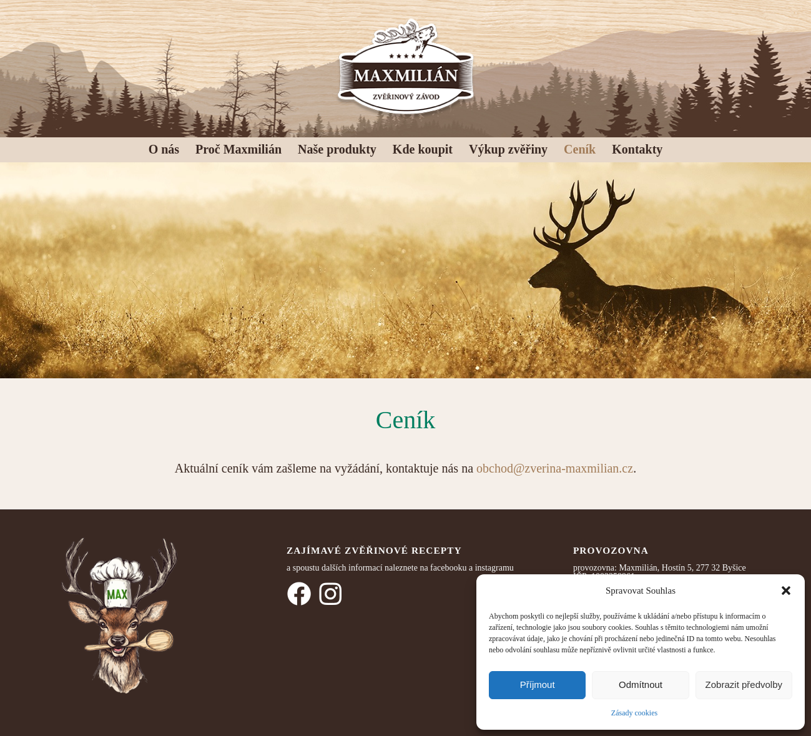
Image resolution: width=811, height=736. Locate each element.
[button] (786, 590)
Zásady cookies (634, 713)
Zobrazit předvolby (743, 684)
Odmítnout (640, 684)
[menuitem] (163, 146)
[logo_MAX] (406, 65)
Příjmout (537, 684)
